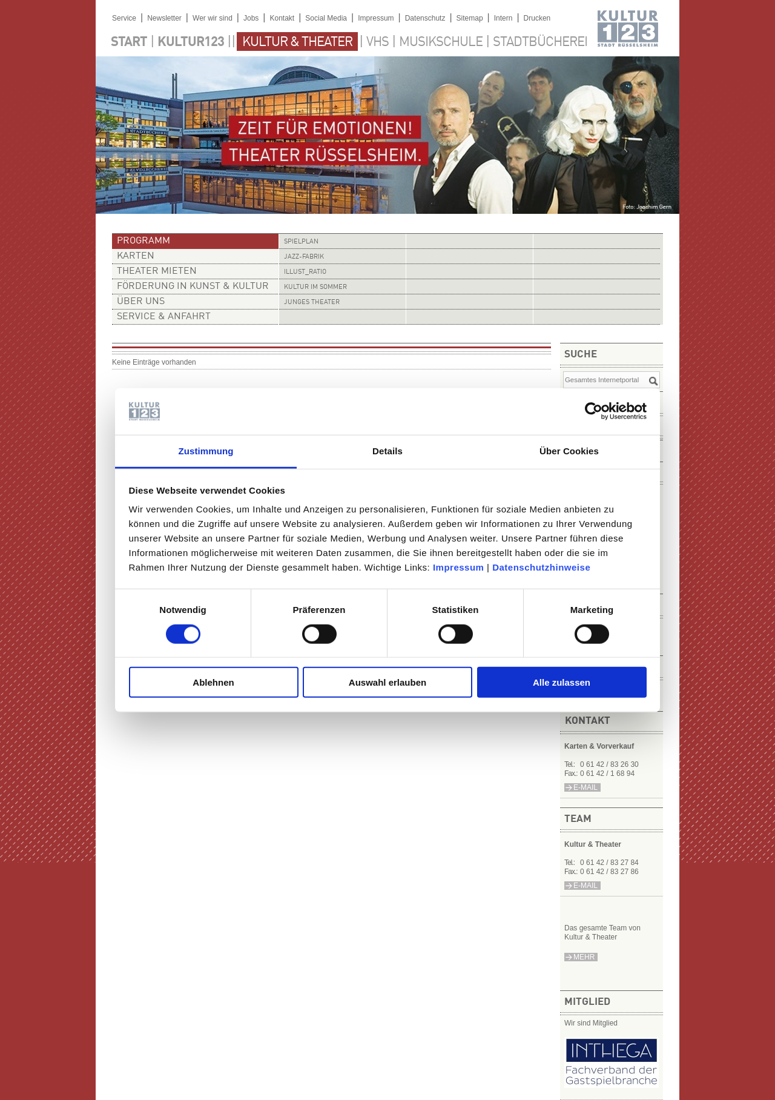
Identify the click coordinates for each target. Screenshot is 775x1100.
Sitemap (470, 18)
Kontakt (281, 18)
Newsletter (164, 18)
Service (124, 18)
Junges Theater (312, 302)
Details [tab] (387, 451)
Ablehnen (213, 682)
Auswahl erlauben (387, 682)
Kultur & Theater (297, 42)
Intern (503, 18)
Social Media (326, 18)
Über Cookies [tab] (569, 451)
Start (129, 42)
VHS (377, 42)
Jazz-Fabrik (304, 257)
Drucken (537, 18)
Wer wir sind (212, 18)
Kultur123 (190, 42)
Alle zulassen (561, 682)
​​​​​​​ (611, 1084)
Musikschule (441, 42)
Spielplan (301, 242)
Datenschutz (425, 18)
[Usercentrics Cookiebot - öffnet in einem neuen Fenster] (594, 411)
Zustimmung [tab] (206, 451)
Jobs (251, 18)
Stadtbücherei (540, 42)
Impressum (458, 567)
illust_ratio (305, 272)
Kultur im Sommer (315, 287)
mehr (584, 957)
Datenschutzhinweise (541, 567)
